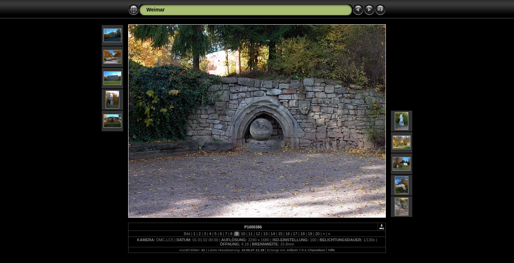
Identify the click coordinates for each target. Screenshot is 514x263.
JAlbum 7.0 (294, 250)
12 (258, 234)
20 (317, 234)
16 (287, 234)
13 (265, 234)
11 (250, 234)
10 (243, 234)
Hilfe (331, 250)
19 (310, 234)
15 (280, 234)
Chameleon (316, 250)
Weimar (155, 9)
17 (295, 234)
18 (302, 234)
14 (272, 234)
